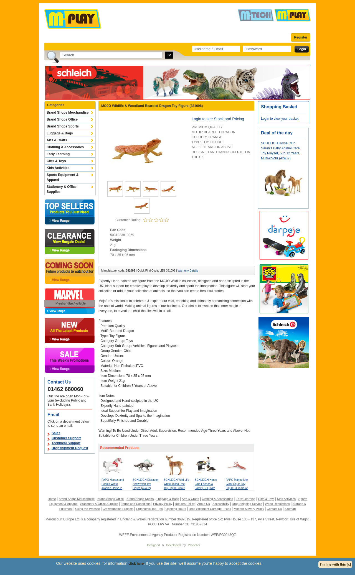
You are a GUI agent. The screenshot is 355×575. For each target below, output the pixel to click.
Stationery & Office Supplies (62, 189)
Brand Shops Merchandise (67, 112)
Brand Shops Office (62, 119)
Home (52, 498)
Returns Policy (185, 503)
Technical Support (66, 443)
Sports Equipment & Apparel (62, 177)
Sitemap (290, 508)
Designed (153, 545)
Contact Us (274, 508)
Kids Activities (58, 168)
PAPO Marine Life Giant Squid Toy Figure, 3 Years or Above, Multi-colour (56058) (238, 488)
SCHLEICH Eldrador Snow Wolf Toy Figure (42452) (145, 484)
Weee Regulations (277, 503)
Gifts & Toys (56, 161)
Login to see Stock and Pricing (218, 119)
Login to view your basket (279, 119)
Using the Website (87, 508)
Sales (56, 433)
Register (300, 37)
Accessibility (220, 503)
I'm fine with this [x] (335, 564)
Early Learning (58, 154)
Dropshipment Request (70, 448)
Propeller (194, 545)
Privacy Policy (162, 503)
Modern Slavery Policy (249, 508)
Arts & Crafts (57, 140)
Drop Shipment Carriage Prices (210, 508)
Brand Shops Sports (63, 126)
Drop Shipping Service (247, 503)
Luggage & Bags (60, 133)
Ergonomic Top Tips (149, 508)
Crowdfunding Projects (118, 508)
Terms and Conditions (135, 503)
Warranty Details (188, 270)
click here (136, 564)
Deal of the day (277, 133)
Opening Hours (176, 508)
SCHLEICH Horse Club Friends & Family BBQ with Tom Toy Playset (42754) (206, 488)
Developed (173, 545)
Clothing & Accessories (65, 147)
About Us (203, 503)
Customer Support (66, 438)
